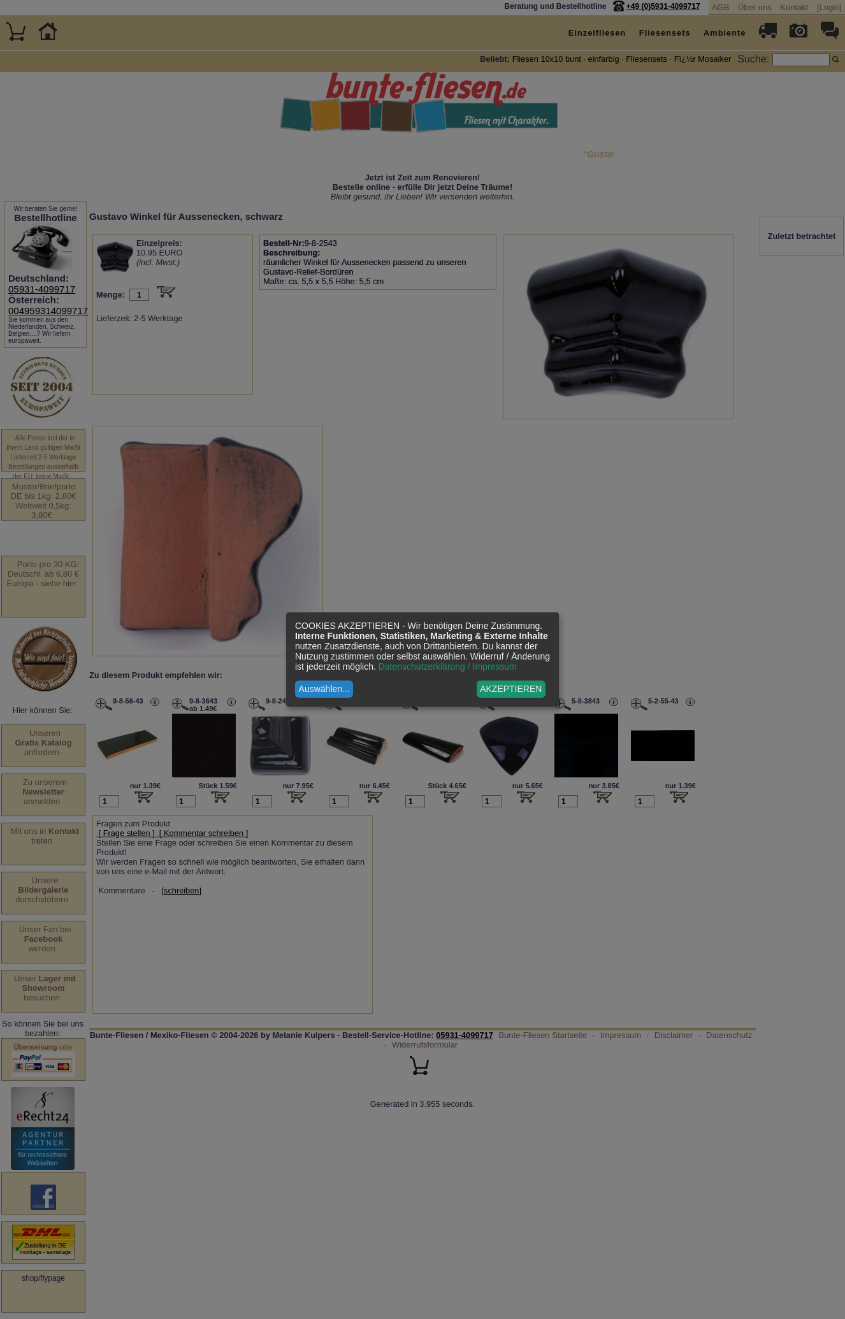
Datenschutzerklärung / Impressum (448, 666)
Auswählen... (324, 689)
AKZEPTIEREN (511, 689)
